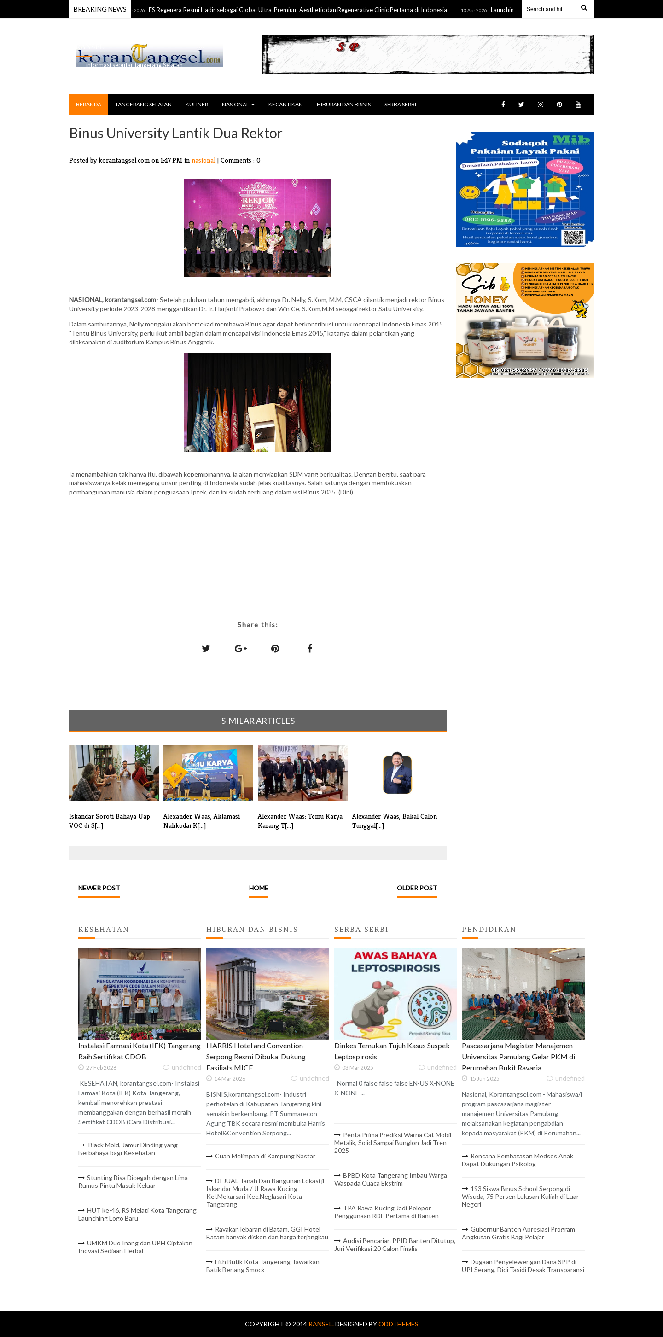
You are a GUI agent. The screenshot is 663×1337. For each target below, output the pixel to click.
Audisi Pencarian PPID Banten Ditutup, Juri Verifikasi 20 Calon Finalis (394, 1244)
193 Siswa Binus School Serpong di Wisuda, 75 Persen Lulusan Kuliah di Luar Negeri (520, 1196)
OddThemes (398, 1324)
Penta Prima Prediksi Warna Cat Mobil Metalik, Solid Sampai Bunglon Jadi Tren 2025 (392, 1142)
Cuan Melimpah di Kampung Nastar (265, 1156)
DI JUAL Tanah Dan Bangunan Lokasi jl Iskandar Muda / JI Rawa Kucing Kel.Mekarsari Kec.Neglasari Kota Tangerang (265, 1192)
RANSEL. (321, 1324)
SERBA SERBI (400, 104)
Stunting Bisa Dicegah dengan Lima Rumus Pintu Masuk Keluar (133, 1181)
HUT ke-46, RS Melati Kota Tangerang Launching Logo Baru (137, 1214)
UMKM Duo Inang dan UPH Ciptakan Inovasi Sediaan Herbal (135, 1247)
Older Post (417, 888)
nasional (204, 160)
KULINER (197, 104)
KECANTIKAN (285, 104)
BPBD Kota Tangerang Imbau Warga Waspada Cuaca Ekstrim (390, 1179)
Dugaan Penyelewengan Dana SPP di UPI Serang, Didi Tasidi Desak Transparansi (523, 1265)
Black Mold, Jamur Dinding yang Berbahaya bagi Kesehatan (128, 1149)
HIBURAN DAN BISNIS (344, 104)
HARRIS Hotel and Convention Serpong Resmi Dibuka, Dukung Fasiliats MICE (256, 1056)
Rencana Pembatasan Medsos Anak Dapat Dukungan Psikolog (517, 1160)
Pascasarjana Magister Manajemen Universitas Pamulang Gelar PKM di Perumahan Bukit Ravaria (518, 1056)
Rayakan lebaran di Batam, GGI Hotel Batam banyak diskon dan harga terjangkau (267, 1233)
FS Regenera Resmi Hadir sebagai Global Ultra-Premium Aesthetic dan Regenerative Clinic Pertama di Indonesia (302, 9)
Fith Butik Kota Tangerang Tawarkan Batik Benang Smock (263, 1265)
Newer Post (99, 888)
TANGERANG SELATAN (143, 104)
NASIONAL (238, 104)
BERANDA (88, 104)
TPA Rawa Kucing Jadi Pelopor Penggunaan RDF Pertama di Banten (386, 1212)
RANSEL (90, 47)
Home (258, 888)
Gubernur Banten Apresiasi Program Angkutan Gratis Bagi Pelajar (518, 1233)
